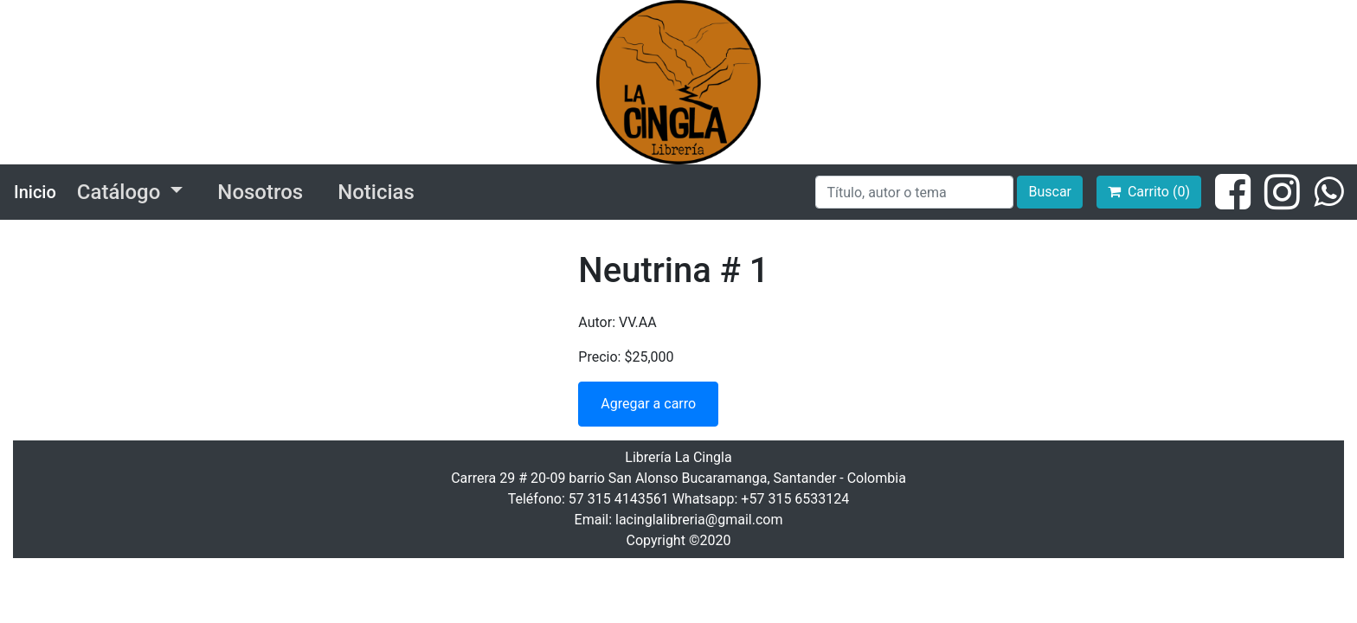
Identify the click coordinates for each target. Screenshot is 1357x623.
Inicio (35, 192)
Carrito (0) (1149, 191)
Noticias (376, 192)
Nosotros (260, 192)
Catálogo (121, 192)
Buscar (1049, 191)
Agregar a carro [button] (648, 403)
